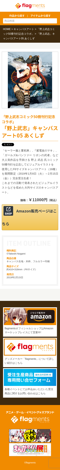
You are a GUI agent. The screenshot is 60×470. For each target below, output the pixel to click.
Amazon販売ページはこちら (29, 217)
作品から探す (17, 15)
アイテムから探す (40, 15)
